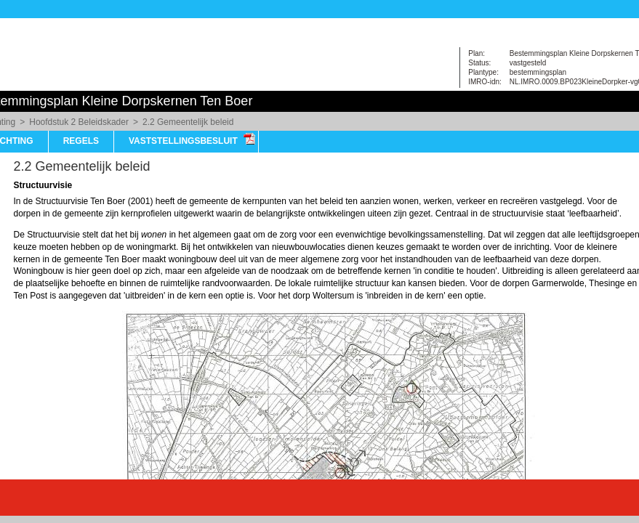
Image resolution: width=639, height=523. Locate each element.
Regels (81, 141)
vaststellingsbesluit (183, 141)
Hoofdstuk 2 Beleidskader (79, 122)
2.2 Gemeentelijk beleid (187, 122)
